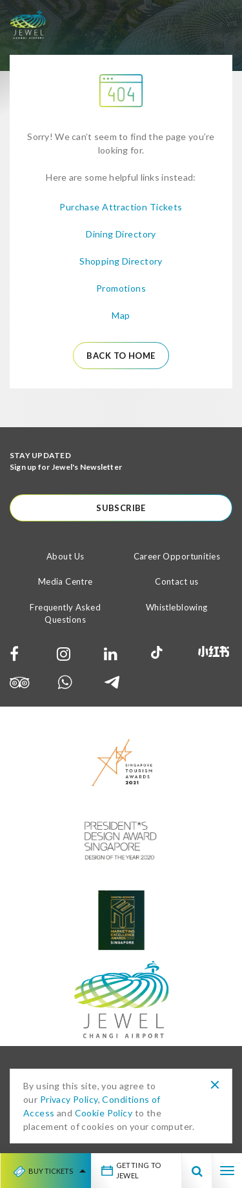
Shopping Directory (121, 261)
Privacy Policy (69, 1099)
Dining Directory (121, 233)
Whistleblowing (177, 607)
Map (121, 315)
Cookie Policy (103, 1112)
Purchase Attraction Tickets (120, 206)
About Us (65, 556)
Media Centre (65, 581)
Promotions (121, 288)
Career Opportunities (177, 556)
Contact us (176, 581)
